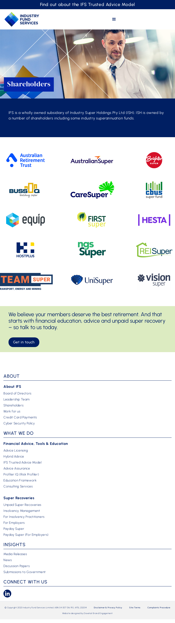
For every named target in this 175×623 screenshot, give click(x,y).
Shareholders (13, 405)
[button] (114, 19)
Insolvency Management (21, 511)
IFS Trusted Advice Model (22, 462)
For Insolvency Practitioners (24, 517)
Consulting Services (18, 486)
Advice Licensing (15, 450)
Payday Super (13, 529)
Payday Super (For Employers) (26, 535)
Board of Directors (17, 393)
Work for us (11, 411)
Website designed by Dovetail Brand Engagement (87, 613)
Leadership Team (16, 399)
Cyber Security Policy (19, 423)
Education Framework (20, 480)
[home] (22, 19)
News (7, 560)
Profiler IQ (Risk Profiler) (21, 474)
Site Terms (135, 607)
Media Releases (15, 554)
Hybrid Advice (13, 456)
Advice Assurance (16, 468)
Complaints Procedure (158, 607)
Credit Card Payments (20, 417)
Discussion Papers (16, 566)
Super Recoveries (18, 498)
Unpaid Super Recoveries (22, 505)
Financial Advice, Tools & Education (35, 443)
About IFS (12, 386)
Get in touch (24, 342)
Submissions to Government (24, 572)
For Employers (14, 523)
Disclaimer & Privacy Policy (108, 607)
